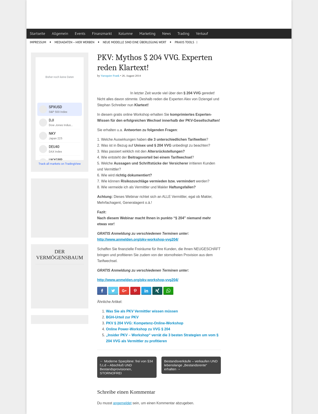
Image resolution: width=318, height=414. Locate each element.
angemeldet (122, 403)
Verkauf (202, 33)
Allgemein (60, 33)
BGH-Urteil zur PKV (122, 317)
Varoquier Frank (110, 75)
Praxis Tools (184, 42)
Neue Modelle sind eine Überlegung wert (134, 42)
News (166, 33)
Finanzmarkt (102, 33)
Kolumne (126, 33)
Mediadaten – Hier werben (75, 42)
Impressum (38, 42)
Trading (183, 33)
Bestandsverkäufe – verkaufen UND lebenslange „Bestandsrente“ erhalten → (191, 365)
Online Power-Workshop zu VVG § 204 (138, 329)
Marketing (147, 33)
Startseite (37, 33)
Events (80, 33)
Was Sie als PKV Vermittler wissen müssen (142, 311)
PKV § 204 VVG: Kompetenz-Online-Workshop (144, 323)
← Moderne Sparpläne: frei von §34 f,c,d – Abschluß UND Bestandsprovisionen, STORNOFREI (126, 367)
